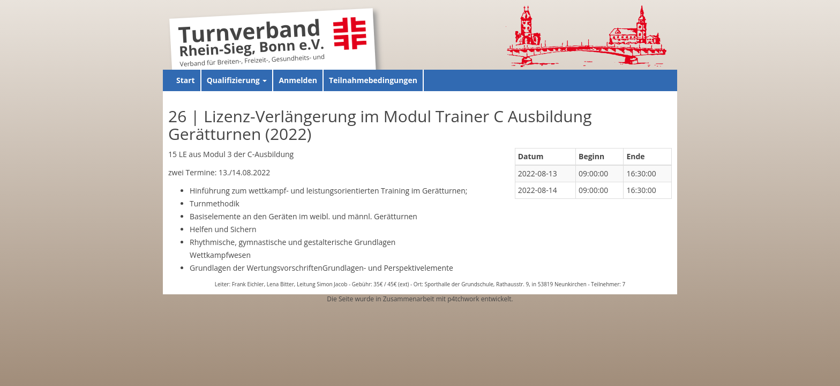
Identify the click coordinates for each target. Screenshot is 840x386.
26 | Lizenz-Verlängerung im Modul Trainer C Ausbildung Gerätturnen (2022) (379, 125)
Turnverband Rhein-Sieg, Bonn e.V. (251, 39)
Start (185, 80)
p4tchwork (463, 298)
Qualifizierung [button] (237, 80)
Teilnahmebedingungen (373, 80)
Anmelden (298, 80)
